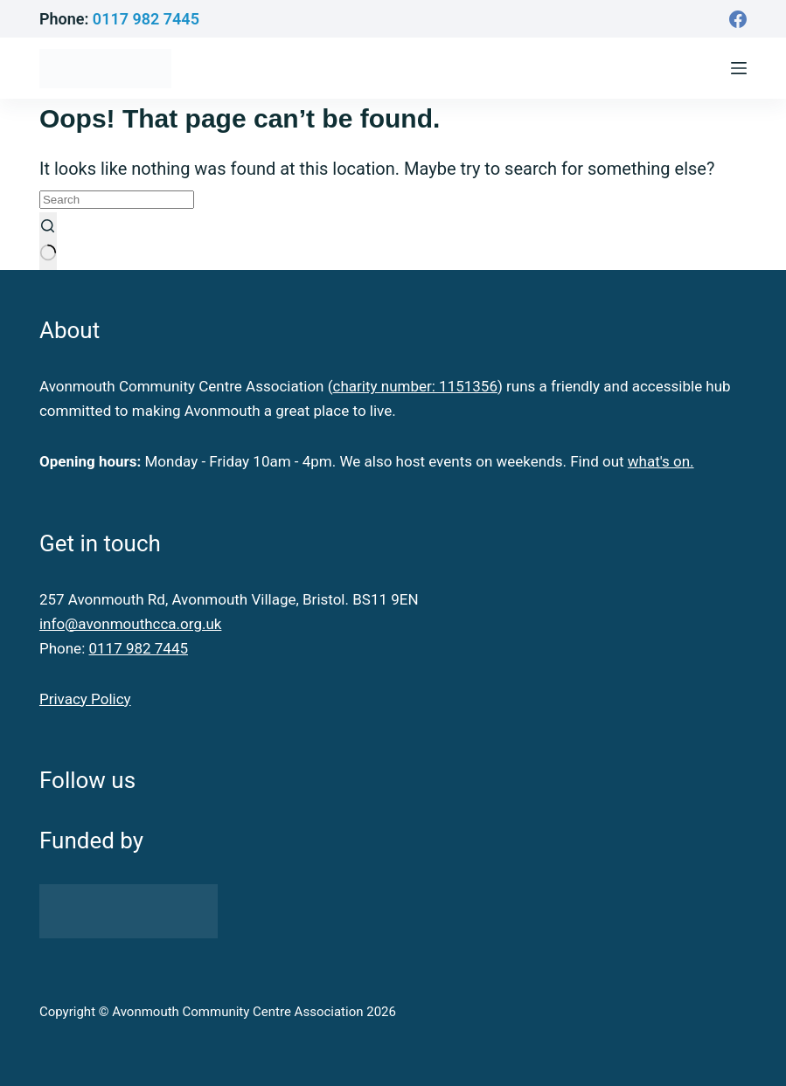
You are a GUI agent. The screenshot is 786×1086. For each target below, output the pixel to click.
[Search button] (48, 241)
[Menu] (739, 68)
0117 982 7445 (146, 19)
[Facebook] (738, 19)
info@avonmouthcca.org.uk (130, 624)
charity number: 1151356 (415, 386)
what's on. (661, 461)
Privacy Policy (85, 699)
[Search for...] (116, 199)
